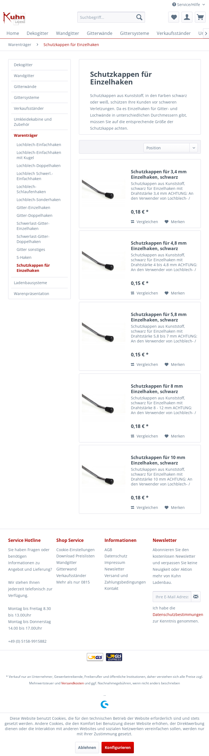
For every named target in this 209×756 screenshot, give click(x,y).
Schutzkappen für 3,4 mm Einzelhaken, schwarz (159, 174)
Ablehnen (87, 747)
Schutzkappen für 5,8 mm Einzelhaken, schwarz (159, 317)
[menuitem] (111, 17)
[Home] (13, 33)
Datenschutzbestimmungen (178, 614)
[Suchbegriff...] (111, 17)
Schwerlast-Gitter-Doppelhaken (33, 239)
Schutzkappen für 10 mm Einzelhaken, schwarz (158, 460)
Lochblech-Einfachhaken (39, 144)
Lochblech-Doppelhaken (39, 165)
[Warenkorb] (200, 17)
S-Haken (24, 257)
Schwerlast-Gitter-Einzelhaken (33, 226)
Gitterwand (66, 569)
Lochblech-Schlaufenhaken (31, 189)
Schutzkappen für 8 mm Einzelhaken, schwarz (157, 388)
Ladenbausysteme (30, 282)
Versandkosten (72, 683)
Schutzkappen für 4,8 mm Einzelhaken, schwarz (159, 245)
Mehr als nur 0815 (73, 582)
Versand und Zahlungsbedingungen (125, 579)
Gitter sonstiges (31, 249)
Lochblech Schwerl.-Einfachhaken (35, 176)
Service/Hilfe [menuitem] (186, 4)
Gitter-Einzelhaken (33, 207)
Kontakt (111, 588)
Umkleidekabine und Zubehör (33, 122)
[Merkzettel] (173, 17)
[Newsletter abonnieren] (196, 596)
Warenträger (26, 135)
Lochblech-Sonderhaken (39, 199)
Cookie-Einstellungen (75, 549)
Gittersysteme (26, 97)
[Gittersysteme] (134, 33)
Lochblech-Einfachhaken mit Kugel (39, 155)
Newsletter (114, 569)
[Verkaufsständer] (174, 33)
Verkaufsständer (29, 108)
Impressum (114, 562)
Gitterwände (25, 86)
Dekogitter (23, 64)
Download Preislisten (75, 555)
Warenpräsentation (31, 293)
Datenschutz (115, 555)
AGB (108, 549)
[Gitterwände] (99, 33)
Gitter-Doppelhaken (35, 215)
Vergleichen (144, 221)
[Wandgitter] (67, 33)
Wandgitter (24, 75)
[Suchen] (139, 17)
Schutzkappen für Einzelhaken (33, 268)
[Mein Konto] (187, 17)
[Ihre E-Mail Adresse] (172, 596)
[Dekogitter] (37, 33)
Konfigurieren (118, 747)
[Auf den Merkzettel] (175, 221)
